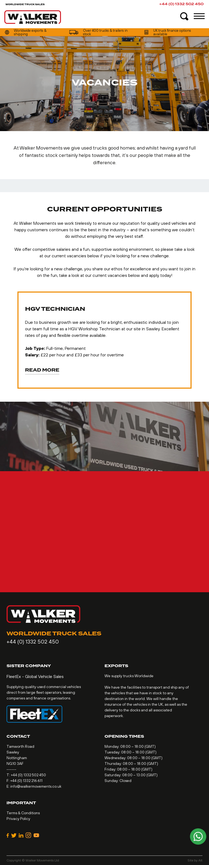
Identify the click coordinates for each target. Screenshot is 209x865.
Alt (200, 860)
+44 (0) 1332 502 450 (181, 4)
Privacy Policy (18, 818)
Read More (42, 370)
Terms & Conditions (23, 813)
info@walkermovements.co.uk (36, 786)
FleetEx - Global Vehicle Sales (35, 676)
